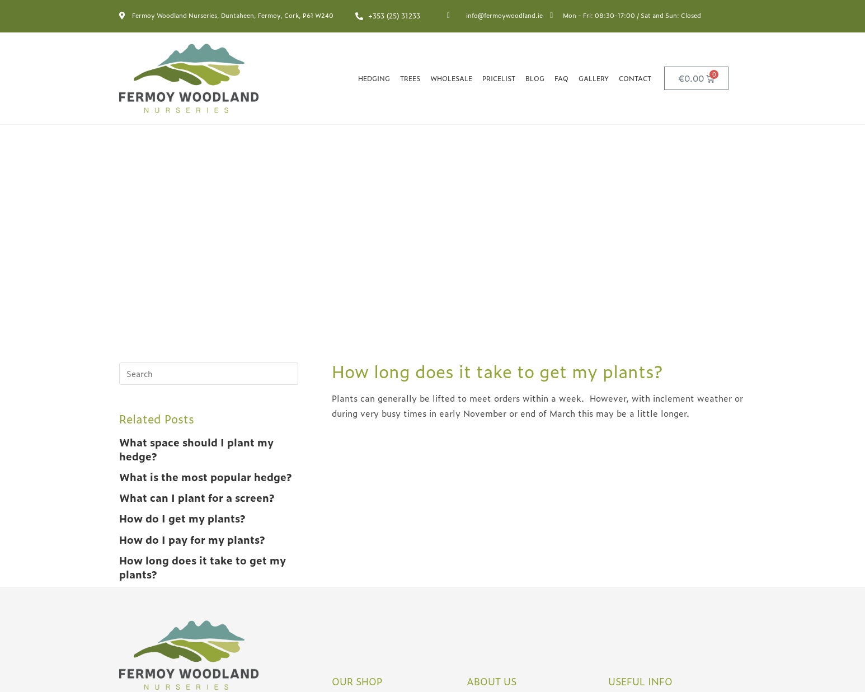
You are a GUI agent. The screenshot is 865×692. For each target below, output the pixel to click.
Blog (534, 78)
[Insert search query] (208, 141)
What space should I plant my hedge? (196, 217)
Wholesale (451, 78)
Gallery (594, 78)
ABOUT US (491, 449)
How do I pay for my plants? (192, 307)
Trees (410, 78)
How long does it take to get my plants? (202, 335)
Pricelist (498, 78)
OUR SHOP (357, 449)
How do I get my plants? (182, 286)
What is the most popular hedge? (205, 244)
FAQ (561, 78)
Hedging (374, 78)
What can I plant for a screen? (196, 265)
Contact (635, 78)
